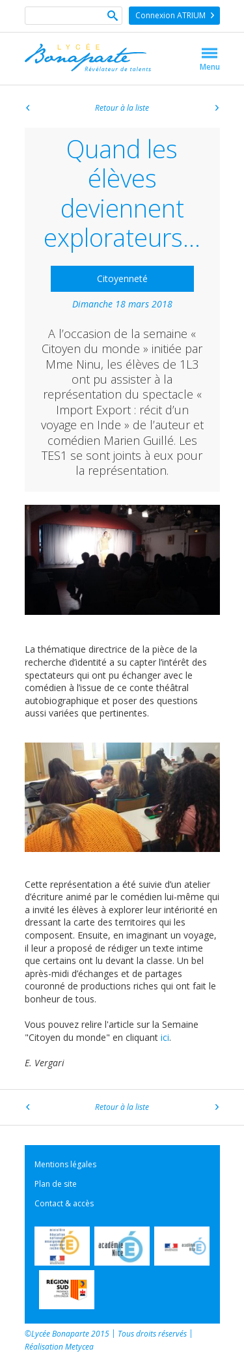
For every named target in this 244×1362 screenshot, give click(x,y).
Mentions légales (65, 1164)
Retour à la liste (122, 108)
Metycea (79, 1346)
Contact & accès (64, 1203)
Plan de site (55, 1183)
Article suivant (217, 109)
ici (165, 1037)
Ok (112, 17)
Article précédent (28, 109)
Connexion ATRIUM (170, 15)
